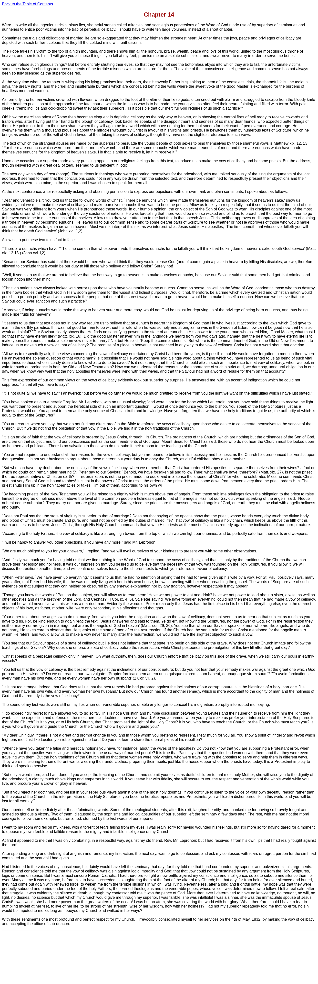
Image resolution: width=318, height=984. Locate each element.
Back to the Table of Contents (27, 4)
